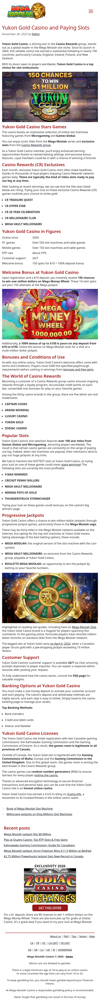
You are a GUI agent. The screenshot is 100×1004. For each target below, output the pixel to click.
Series (82, 936)
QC (44, 943)
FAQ (66, 936)
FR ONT (65, 943)
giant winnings (71, 464)
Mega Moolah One (84, 627)
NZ (29, 949)
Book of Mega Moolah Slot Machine (30, 809)
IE (54, 949)
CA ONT (53, 943)
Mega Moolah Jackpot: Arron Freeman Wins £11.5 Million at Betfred (47, 851)
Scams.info (74, 794)
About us (55, 936)
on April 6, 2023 (60, 644)
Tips (74, 936)
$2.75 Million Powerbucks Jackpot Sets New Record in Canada (43, 856)
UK (48, 949)
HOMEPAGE (65, 949)
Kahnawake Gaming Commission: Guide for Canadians (39, 845)
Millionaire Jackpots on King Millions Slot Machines (39, 814)
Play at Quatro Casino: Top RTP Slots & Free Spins (36, 840)
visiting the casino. (46, 775)
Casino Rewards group (36, 145)
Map (92, 936)
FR (37, 943)
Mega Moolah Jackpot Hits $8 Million (27, 834)
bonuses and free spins (78, 369)
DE (36, 949)
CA (32, 943)
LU (42, 949)
